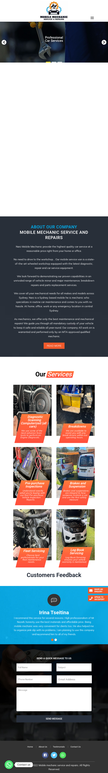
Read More (54, 345)
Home (30, 747)
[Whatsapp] (9, 764)
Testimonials (59, 747)
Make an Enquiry (96, 590)
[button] (4, 42)
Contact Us (75, 747)
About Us (43, 747)
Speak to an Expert (96, 598)
